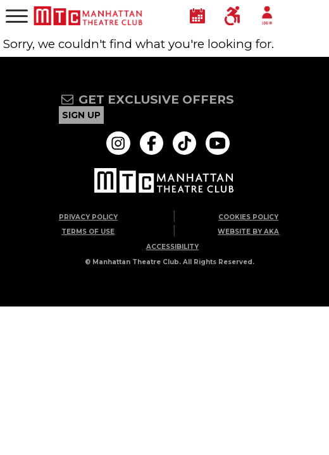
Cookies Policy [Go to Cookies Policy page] (248, 217)
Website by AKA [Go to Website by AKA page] (248, 232)
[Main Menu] (16, 16)
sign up (81, 115)
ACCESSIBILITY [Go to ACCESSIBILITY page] (172, 247)
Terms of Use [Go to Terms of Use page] (88, 232)
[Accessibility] (232, 15)
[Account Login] (267, 15)
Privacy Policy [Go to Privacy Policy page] (88, 217)
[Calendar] (197, 15)
